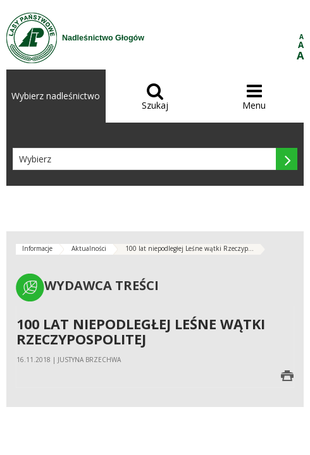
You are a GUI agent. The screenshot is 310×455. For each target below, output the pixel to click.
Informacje (37, 248)
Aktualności (88, 248)
